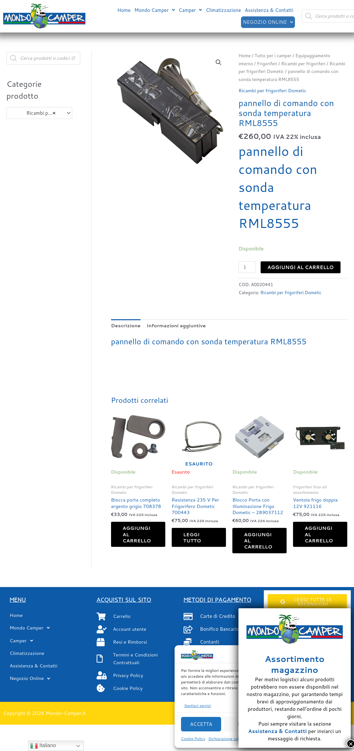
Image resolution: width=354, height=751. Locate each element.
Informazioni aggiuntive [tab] (177, 325)
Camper (190, 9)
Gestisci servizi (197, 705)
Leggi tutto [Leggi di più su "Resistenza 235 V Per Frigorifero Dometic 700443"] (194, 538)
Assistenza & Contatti (269, 9)
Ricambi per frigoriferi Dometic (272, 90)
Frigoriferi (267, 63)
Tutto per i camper (273, 55)
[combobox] (39, 113)
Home (123, 9)
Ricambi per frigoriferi (304, 63)
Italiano (43, 746)
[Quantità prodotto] (247, 267)
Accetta (201, 724)
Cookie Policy (193, 738)
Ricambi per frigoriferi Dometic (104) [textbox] (36, 113)
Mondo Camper (154, 9)
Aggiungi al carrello (301, 267)
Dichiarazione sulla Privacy (232, 738)
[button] (155, 9)
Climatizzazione (223, 9)
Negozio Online (268, 21)
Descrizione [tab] (126, 325)
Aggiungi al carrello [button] (138, 535)
